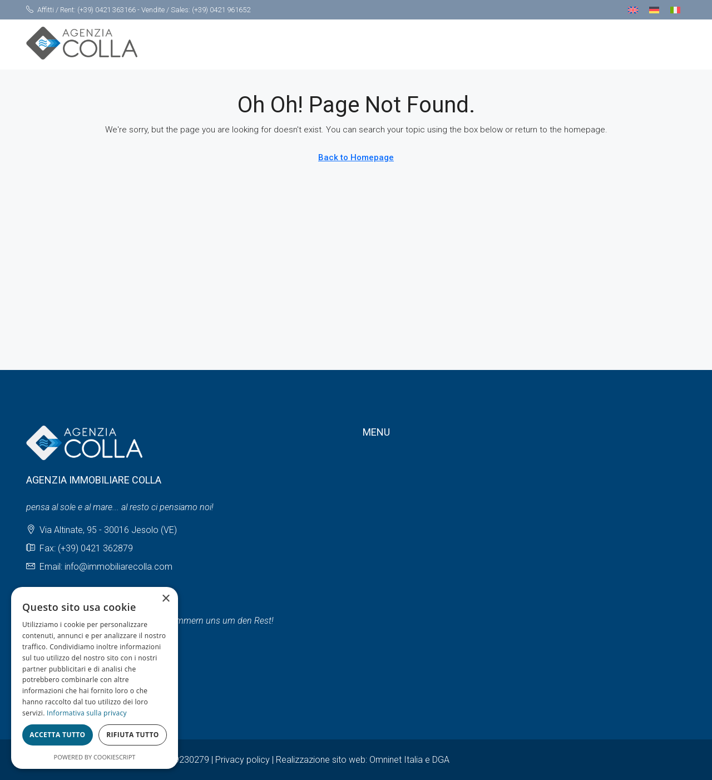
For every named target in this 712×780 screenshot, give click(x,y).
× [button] (165, 599)
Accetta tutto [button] (57, 734)
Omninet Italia (396, 759)
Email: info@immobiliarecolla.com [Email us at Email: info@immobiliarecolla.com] (105, 566)
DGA (440, 759)
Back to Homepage (356, 157)
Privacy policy (242, 759)
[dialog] (94, 678)
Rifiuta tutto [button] (132, 734)
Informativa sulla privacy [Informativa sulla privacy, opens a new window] (87, 713)
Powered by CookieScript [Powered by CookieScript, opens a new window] (95, 757)
